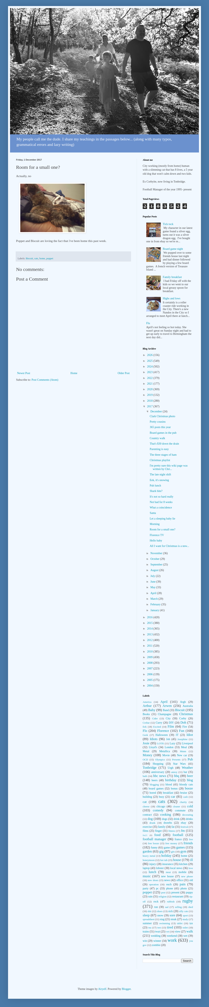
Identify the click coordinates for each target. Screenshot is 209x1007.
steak (173, 919)
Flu (148, 323)
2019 (150, 394)
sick (170, 911)
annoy (174, 772)
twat (157, 931)
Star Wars (179, 763)
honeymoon (149, 860)
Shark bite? (156, 491)
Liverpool (187, 743)
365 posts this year (160, 427)
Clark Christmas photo (162, 416)
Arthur (147, 706)
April (153, 593)
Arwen (167, 706)
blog (190, 780)
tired (170, 927)
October (155, 558)
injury (152, 864)
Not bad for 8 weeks (161, 502)
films (146, 830)
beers (155, 780)
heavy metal (149, 856)
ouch (169, 884)
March (154, 598)
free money (171, 843)
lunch (152, 872)
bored (153, 792)
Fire (184, 726)
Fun (181, 731)
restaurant (177, 896)
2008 (150, 662)
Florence (163, 731)
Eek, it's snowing (159, 480)
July (153, 576)
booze (189, 788)
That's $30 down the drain (164, 443)
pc (157, 888)
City (168, 718)
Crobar (146, 722)
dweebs (168, 822)
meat (168, 872)
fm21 (145, 835)
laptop (146, 868)
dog (150, 819)
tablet (179, 923)
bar (185, 772)
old (191, 880)
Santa (153, 512)
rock (156, 901)
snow (160, 915)
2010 (150, 651)
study (185, 919)
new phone (187, 876)
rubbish (171, 901)
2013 (150, 634)
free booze (153, 843)
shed (190, 907)
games (180, 847)
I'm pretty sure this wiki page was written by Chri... (168, 467)
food (157, 835)
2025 (150, 360)
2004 (150, 685)
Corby (182, 718)
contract (147, 814)
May (153, 587)
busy (161, 796)
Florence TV (157, 535)
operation (154, 884)
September (156, 564)
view (177, 931)
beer (190, 776)
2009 (150, 657)
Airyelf (102, 988)
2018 (150, 400)
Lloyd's (153, 747)
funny (154, 847)
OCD (145, 759)
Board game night (173, 248)
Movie (166, 755)
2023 (150, 372)
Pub (190, 759)
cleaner (176, 806)
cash (185, 796)
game (167, 847)
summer (147, 923)
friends (188, 843)
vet (167, 931)
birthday (170, 780)
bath (145, 776)
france (178, 839)
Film (171, 726)
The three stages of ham (163, 454)
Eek (145, 726)
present (175, 892)
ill (191, 860)
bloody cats (186, 784)
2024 (150, 366)
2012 (150, 640)
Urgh (171, 767)
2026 (150, 355)
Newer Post (23, 373)
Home (74, 373)
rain (150, 896)
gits (173, 851)
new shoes (153, 880)
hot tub (164, 860)
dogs (164, 818)
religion (162, 896)
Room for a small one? (162, 529)
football (178, 835)
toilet (185, 927)
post (163, 892)
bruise (183, 792)
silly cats (183, 911)
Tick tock (168, 224)
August (154, 570)
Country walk (157, 438)
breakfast (168, 792)
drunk (152, 822)
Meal (184, 747)
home (42, 258)
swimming (164, 923)
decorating (187, 814)
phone (169, 888)
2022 (150, 378)
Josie (146, 743)
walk (189, 931)
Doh (183, 722)
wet (185, 935)
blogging (154, 784)
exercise (147, 826)
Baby (151, 710)
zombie (156, 945)
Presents (176, 759)
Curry (159, 722)
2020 (150, 389)
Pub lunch (155, 485)
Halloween (162, 734)
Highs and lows (171, 298)
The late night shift (160, 474)
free (191, 839)
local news (176, 868)
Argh (183, 701)
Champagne (164, 714)
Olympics (160, 759)
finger (158, 830)
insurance (167, 864)
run (156, 906)
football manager (154, 839)
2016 (150, 617)
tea (149, 927)
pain (182, 884)
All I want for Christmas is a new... (169, 546)
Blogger (126, 988)
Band (166, 710)
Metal (146, 751)
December (156, 411)
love (191, 868)
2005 (150, 679)
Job (168, 739)
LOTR (160, 743)
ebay (183, 822)
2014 (150, 628)
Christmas (186, 714)
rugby (187, 900)
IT (177, 734)
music (147, 876)
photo (183, 888)
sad (166, 907)
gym (183, 851)
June (153, 581)
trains (146, 931)
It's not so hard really (161, 496)
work (172, 940)
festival (184, 827)
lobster (160, 868)
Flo (145, 731)
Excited (157, 726)
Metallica (164, 751)
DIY (171, 722)
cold (190, 806)
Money (147, 755)
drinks (189, 818)
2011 (150, 645)
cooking (165, 814)
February (155, 604)
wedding (156, 935)
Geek (145, 735)
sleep (146, 915)
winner (157, 940)
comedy (158, 810)
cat (145, 802)
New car (182, 755)
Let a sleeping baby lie (162, 518)
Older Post (124, 373)
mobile (182, 872)
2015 (150, 622)
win (145, 940)
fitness (171, 831)
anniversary (157, 772)
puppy (189, 892)
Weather (187, 768)
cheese (146, 806)
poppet (49, 258)
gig (161, 851)
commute (180, 810)
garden (147, 851)
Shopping (158, 763)
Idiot (189, 735)
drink (177, 818)
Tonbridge (150, 768)
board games (156, 788)
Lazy (172, 743)
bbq (176, 776)
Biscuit (29, 258)
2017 (150, 406)
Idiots (154, 739)
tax (191, 923)
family (161, 826)
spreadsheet (149, 919)
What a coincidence (161, 507)
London (169, 747)
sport (185, 915)
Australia (188, 705)
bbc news (159, 776)
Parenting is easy (159, 449)
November (156, 553)
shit (149, 911)
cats (36, 258)
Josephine (182, 739)
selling (178, 907)
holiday (166, 856)
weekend (172, 935)
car (173, 797)
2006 (150, 674)
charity (183, 802)
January (155, 610)
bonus (174, 788)
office (179, 880)
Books (146, 714)
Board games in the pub (163, 432)
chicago (161, 806)
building (147, 796)
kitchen (183, 864)
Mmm (183, 751)
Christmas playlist (160, 460)
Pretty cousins (158, 421)
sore (172, 915)
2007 (150, 668)
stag (162, 919)
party (146, 888)
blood (169, 784)
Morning (155, 524)
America (147, 702)
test (159, 927)
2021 (150, 383)
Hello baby (156, 540)
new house (167, 876)
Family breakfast (172, 277)
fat (172, 826)
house (177, 860)
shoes (160, 911)
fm (183, 831)
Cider (155, 718)
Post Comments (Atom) (45, 379)
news (167, 880)
